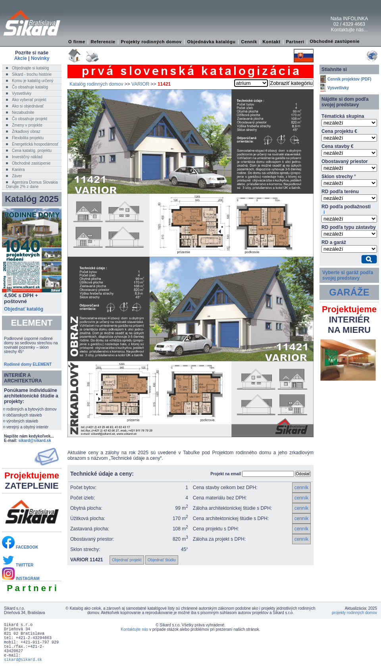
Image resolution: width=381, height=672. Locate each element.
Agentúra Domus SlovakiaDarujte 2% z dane (32, 184)
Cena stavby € (337, 146)
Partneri (295, 41)
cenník (301, 487)
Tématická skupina (342, 116)
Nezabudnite (23, 112)
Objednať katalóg (23, 309)
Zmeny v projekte (27, 125)
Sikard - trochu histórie (32, 74)
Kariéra (18, 169)
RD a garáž (333, 242)
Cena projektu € (339, 131)
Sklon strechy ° (338, 176)
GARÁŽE (349, 292)
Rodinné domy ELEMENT (28, 364)
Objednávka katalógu (211, 41)
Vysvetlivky (21, 93)
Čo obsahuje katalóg (30, 87)
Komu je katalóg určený (33, 81)
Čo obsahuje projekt (29, 119)
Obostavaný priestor (344, 161)
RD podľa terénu (340, 191)
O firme (76, 41)
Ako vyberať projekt (29, 100)
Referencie (103, 41)
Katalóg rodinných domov (96, 84)
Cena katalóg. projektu (32, 150)
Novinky (40, 58)
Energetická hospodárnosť (35, 144)
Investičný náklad (27, 157)
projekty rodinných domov (354, 613)
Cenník (249, 41)
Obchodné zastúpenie (335, 41)
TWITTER (17, 565)
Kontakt (271, 41)
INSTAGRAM (21, 578)
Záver (17, 176)
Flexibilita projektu (28, 138)
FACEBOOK (20, 547)
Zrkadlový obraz (26, 131)
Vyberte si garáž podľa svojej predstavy (347, 275)
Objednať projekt (126, 560)
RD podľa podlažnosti (346, 209)
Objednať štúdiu (162, 560)
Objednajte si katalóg (30, 68)
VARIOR (140, 84)
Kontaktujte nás (134, 629)
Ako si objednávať (28, 106)
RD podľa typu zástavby (348, 227)
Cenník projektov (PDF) (349, 79)
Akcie (20, 58)
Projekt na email (225, 474)
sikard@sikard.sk (34, 440)
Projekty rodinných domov (151, 41)
